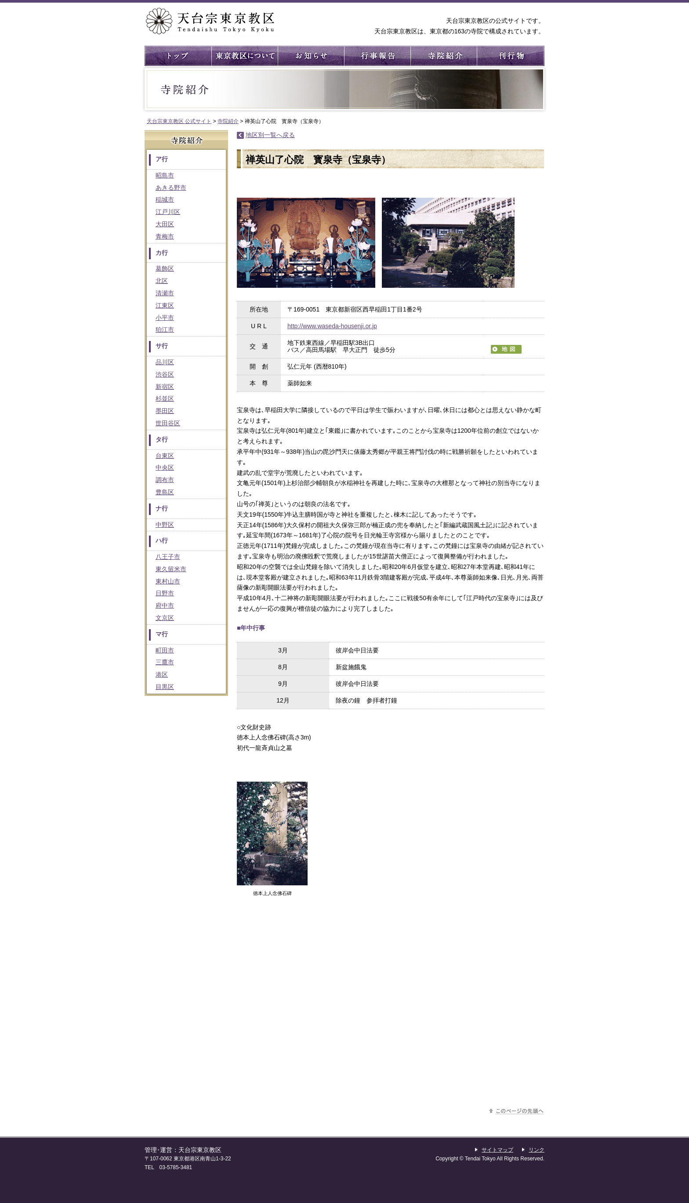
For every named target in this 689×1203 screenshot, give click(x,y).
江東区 (165, 305)
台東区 (165, 455)
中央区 (165, 467)
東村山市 (168, 581)
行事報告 (377, 56)
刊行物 (509, 56)
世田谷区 (168, 423)
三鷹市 (165, 662)
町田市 (165, 650)
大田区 (165, 224)
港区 (162, 674)
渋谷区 (165, 374)
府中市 (165, 605)
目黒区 (165, 686)
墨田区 (165, 410)
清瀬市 (165, 293)
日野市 (165, 593)
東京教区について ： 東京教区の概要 (244, 56)
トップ (178, 56)
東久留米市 (171, 569)
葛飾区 (165, 268)
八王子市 (168, 556)
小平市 (165, 317)
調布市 (165, 479)
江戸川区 (168, 211)
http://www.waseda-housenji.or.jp (332, 326)
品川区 (165, 362)
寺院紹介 (443, 56)
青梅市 (165, 236)
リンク (536, 1150)
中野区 (165, 524)
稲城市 (165, 199)
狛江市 (165, 329)
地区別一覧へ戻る (270, 134)
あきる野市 (171, 187)
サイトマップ (497, 1150)
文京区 (165, 617)
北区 (162, 280)
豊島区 (165, 492)
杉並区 (165, 398)
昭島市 (165, 175)
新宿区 (165, 386)
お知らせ (310, 56)
